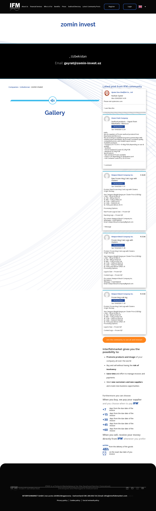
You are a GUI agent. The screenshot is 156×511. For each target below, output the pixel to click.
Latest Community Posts (91, 7)
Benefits (57, 7)
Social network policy (91, 500)
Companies (13, 87)
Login (130, 7)
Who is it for (48, 7)
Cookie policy (75, 500)
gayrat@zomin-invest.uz (82, 63)
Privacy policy (62, 500)
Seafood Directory (74, 7)
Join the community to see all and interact (124, 340)
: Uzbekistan (24, 87)
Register (112, 7)
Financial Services (36, 7)
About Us (25, 7)
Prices (64, 7)
